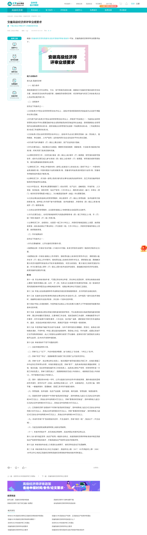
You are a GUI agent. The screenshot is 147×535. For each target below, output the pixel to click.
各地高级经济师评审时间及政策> (65, 503)
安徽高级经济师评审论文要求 (58, 476)
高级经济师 (17, 10)
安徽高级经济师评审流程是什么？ (63, 519)
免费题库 (93, 10)
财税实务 (79, 4)
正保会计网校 (18, 16)
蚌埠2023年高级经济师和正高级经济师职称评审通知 (25, 516)
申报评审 (34, 16)
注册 (138, 4)
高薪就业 (89, 4)
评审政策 (63, 10)
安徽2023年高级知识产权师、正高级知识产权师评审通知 (71, 516)
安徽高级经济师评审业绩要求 (18, 526)
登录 (133, 4)
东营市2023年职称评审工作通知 (24, 476)
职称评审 (14, 94)
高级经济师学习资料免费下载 (64, 500)
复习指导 (49, 10)
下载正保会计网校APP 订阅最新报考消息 (24, 26)
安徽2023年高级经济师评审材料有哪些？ (22, 519)
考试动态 (34, 10)
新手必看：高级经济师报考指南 (18, 500)
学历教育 (99, 4)
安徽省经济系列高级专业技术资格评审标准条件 (50, 38)
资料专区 (14, 70)
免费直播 (108, 10)
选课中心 (78, 10)
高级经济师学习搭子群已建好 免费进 (20, 503)
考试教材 (123, 10)
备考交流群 (14, 58)
